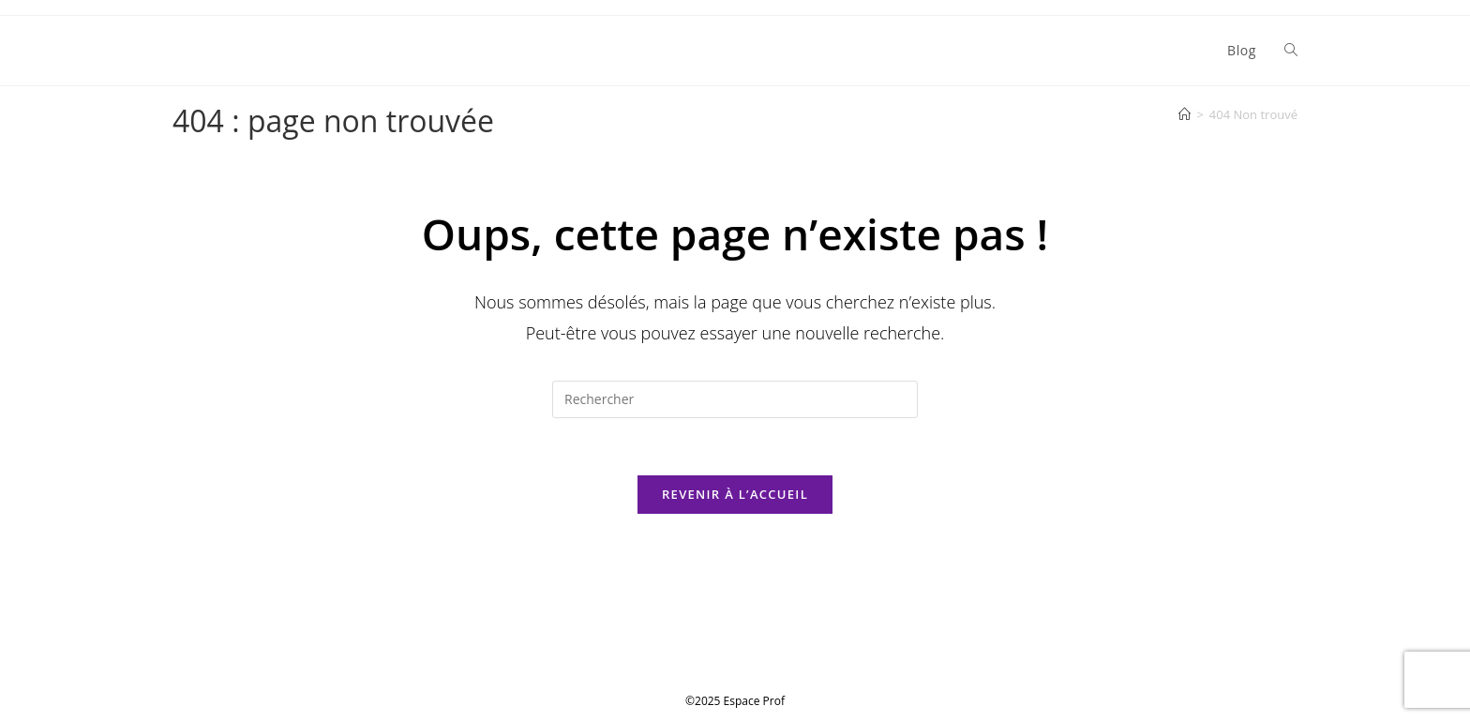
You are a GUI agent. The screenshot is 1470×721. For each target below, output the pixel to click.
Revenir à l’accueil (735, 494)
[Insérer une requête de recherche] (735, 399)
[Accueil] (1184, 114)
